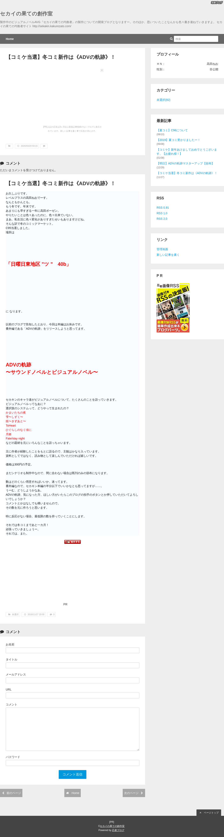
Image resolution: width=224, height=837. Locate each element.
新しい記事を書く (168, 254)
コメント (11, 704)
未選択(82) (163, 99)
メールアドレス (16, 674)
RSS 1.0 (162, 213)
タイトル (11, 659)
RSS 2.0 (162, 218)
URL (9, 689)
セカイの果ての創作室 (26, 13)
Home (10, 39)
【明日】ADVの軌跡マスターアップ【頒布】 (185, 163)
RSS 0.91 (163, 207)
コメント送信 (72, 774)
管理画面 (162, 249)
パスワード (13, 757)
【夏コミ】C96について (172, 130)
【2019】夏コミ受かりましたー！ (178, 140)
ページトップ (209, 813)
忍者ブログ (118, 830)
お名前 (10, 644)
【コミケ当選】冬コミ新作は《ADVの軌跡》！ (187, 173)
